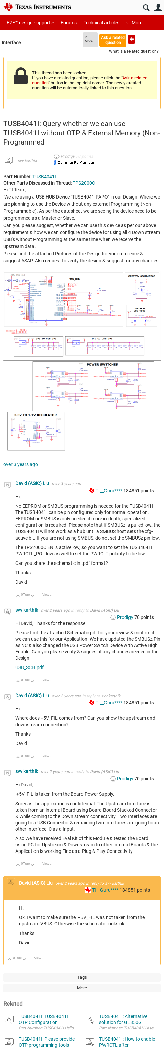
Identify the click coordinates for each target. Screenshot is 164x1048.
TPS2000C (84, 183)
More (137, 22)
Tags (82, 977)
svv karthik (27, 160)
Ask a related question (113, 40)
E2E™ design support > (30, 22)
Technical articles (101, 22)
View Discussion (49, 594)
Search (146, 8)
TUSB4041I (44, 176)
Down (33, 596)
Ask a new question (131, 39)
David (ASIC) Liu (32, 483)
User (158, 8)
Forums (69, 22)
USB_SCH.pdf (29, 667)
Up (18, 596)
